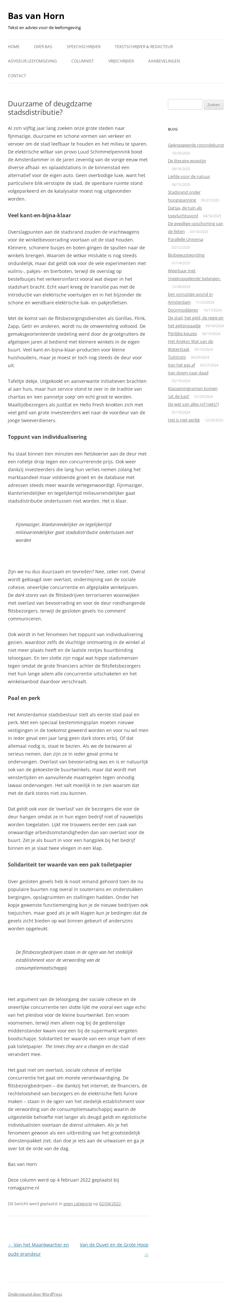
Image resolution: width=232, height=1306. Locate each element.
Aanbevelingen (164, 61)
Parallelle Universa (185, 239)
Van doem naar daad (188, 373)
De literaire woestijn (187, 161)
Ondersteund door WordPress (35, 1294)
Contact (17, 76)
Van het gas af (181, 365)
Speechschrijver (83, 46)
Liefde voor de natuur (189, 176)
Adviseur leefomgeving (32, 61)
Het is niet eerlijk (184, 420)
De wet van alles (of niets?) (193, 404)
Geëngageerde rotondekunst (196, 145)
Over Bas (43, 46)
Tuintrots (177, 357)
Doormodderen (183, 310)
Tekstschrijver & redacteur (144, 46)
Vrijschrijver (121, 61)
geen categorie (77, 1204)
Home (14, 46)
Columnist (82, 61)
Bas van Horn (36, 16)
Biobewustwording (186, 255)
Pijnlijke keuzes (182, 333)
